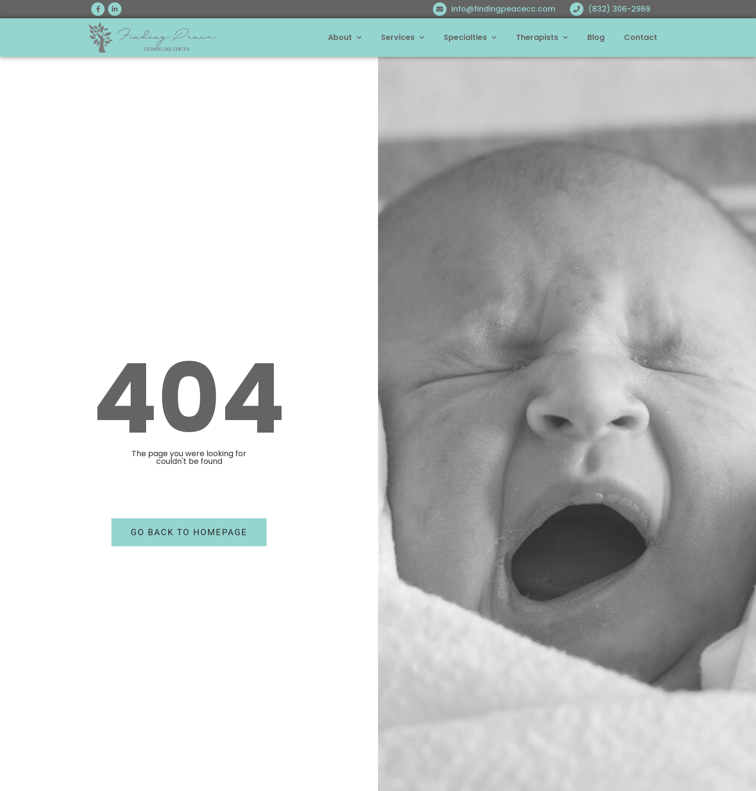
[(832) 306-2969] (576, 9)
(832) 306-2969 (619, 8)
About (345, 37)
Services (402, 37)
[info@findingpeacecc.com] (439, 9)
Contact (640, 37)
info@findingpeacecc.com (503, 8)
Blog (596, 37)
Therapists (542, 37)
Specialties (470, 37)
